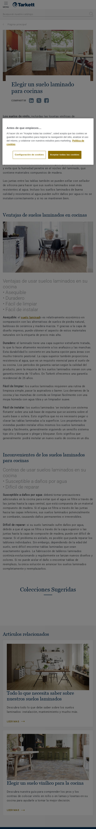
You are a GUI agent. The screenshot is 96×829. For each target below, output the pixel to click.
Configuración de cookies (29, 155)
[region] (48, 141)
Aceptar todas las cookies (65, 155)
